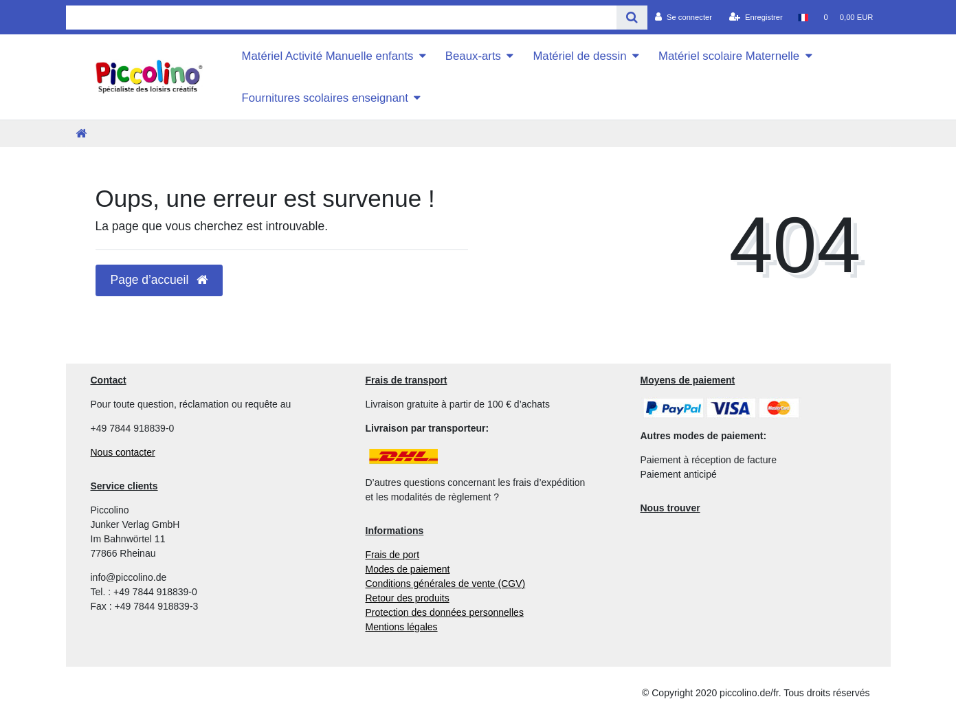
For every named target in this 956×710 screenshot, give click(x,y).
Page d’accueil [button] (159, 280)
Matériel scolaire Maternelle (728, 56)
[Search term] (341, 17)
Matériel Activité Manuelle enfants (327, 56)
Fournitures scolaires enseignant (324, 97)
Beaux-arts (473, 56)
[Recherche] (631, 17)
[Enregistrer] (756, 17)
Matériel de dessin (579, 56)
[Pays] (803, 17)
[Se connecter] (683, 17)
